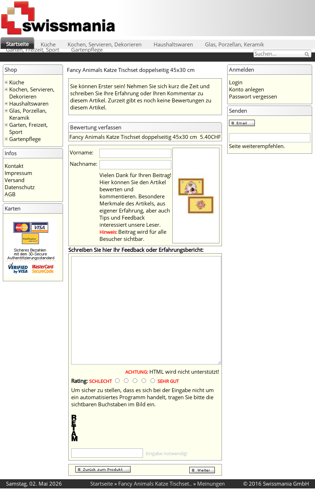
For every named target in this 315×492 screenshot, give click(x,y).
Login (235, 82)
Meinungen (211, 483)
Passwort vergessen (253, 96)
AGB (10, 194)
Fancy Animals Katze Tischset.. (155, 483)
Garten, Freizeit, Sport (32, 49)
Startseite (17, 43)
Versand (14, 179)
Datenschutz (20, 187)
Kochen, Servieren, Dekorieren (105, 44)
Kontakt (14, 165)
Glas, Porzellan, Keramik (234, 44)
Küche (48, 44)
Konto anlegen (246, 89)
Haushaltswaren (173, 44)
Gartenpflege (87, 49)
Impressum (18, 172)
